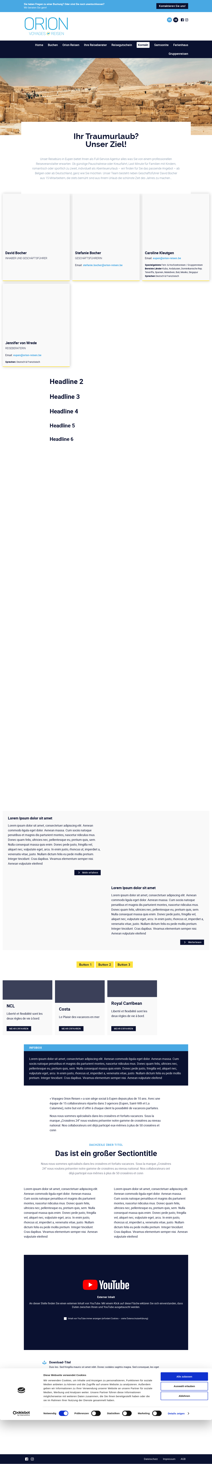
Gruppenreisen (178, 54)
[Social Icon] (182, 19)
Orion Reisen (70, 45)
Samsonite (161, 45)
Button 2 (104, 964)
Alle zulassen (184, 1420)
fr (169, 19)
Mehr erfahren (87, 873)
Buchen (53, 45)
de (176, 19)
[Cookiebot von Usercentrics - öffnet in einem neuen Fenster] (21, 1457)
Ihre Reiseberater (95, 45)
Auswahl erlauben (184, 1430)
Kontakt (143, 45)
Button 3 (124, 964)
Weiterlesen (192, 942)
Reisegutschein (121, 45)
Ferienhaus (180, 45)
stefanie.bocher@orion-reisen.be (103, 265)
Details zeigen (176, 1457)
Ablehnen (184, 1440)
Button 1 (84, 964)
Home (39, 45)
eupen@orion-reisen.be (167, 258)
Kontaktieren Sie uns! (172, 6)
